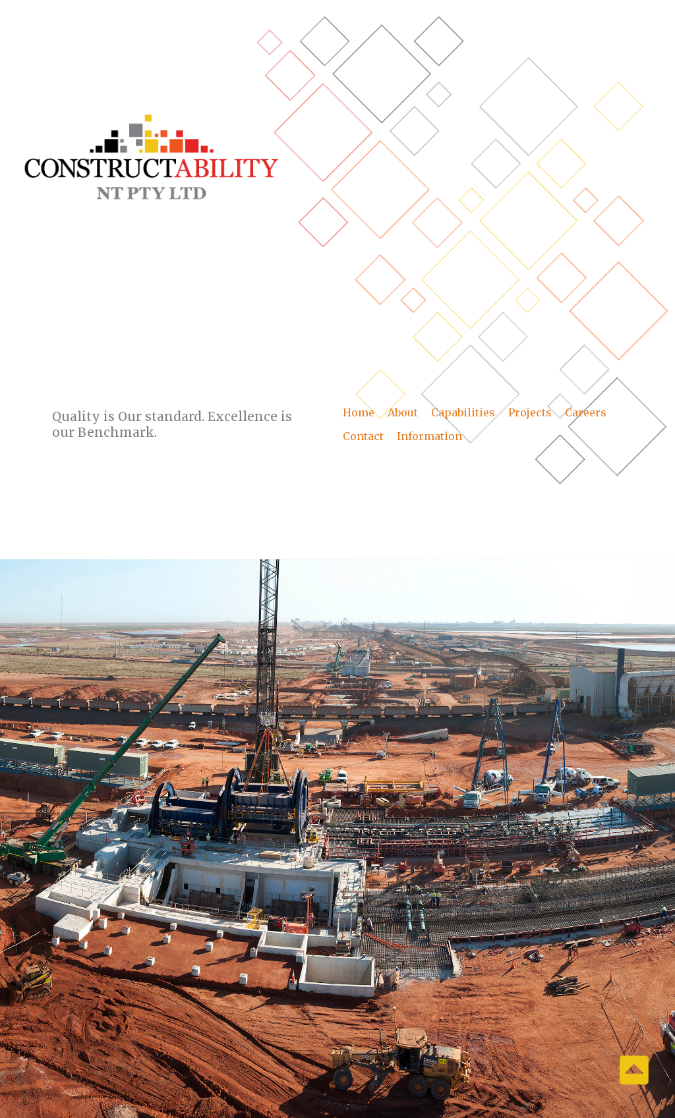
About (403, 412)
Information (429, 436)
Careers (585, 412)
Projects (530, 412)
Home (358, 412)
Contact (363, 436)
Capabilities (463, 412)
